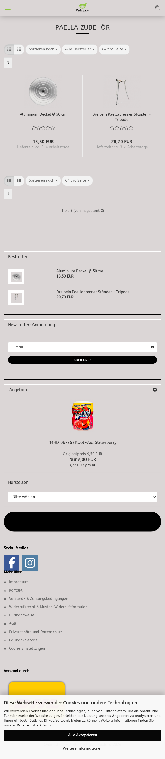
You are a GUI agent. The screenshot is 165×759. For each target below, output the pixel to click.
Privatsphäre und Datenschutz (35, 632)
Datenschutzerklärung (34, 725)
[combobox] (43, 49)
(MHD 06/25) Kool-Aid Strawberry (82, 442)
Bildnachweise (21, 615)
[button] (9, 49)
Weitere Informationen (82, 748)
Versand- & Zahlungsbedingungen (38, 598)
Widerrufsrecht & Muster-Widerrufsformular (48, 607)
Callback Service (23, 640)
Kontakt (16, 590)
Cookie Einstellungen (27, 648)
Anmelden (83, 360)
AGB (12, 623)
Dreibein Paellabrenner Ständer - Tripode (121, 116)
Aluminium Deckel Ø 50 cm (43, 114)
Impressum (19, 582)
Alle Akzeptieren (82, 735)
